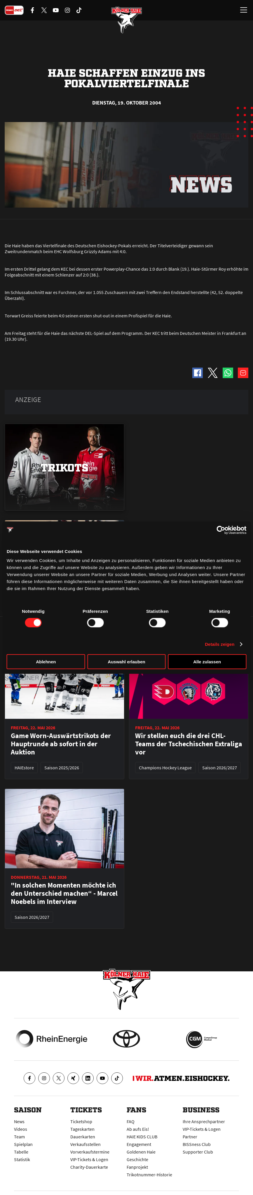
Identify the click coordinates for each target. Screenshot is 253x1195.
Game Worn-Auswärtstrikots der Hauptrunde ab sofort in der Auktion (61, 744)
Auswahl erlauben (126, 661)
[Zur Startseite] (126, 20)
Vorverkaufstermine (89, 1152)
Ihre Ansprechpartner (204, 1121)
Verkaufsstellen (85, 1144)
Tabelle (21, 1152)
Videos (20, 1129)
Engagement (139, 1144)
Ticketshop (81, 1121)
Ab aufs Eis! (138, 1129)
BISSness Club (197, 1144)
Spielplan (23, 1144)
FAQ (131, 1121)
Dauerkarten (82, 1137)
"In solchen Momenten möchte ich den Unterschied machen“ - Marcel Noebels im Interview (64, 893)
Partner (190, 1137)
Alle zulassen (207, 661)
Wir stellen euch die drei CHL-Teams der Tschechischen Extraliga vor (188, 744)
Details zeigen (219, 643)
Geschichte (137, 1159)
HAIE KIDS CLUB (142, 1137)
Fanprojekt (137, 1167)
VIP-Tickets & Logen (89, 1159)
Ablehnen (46, 661)
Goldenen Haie (141, 1152)
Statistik (22, 1159)
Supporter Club (198, 1152)
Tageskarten (82, 1129)
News (19, 1121)
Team (19, 1137)
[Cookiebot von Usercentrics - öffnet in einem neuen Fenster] (220, 530)
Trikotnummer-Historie (149, 1174)
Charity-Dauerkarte (89, 1167)
